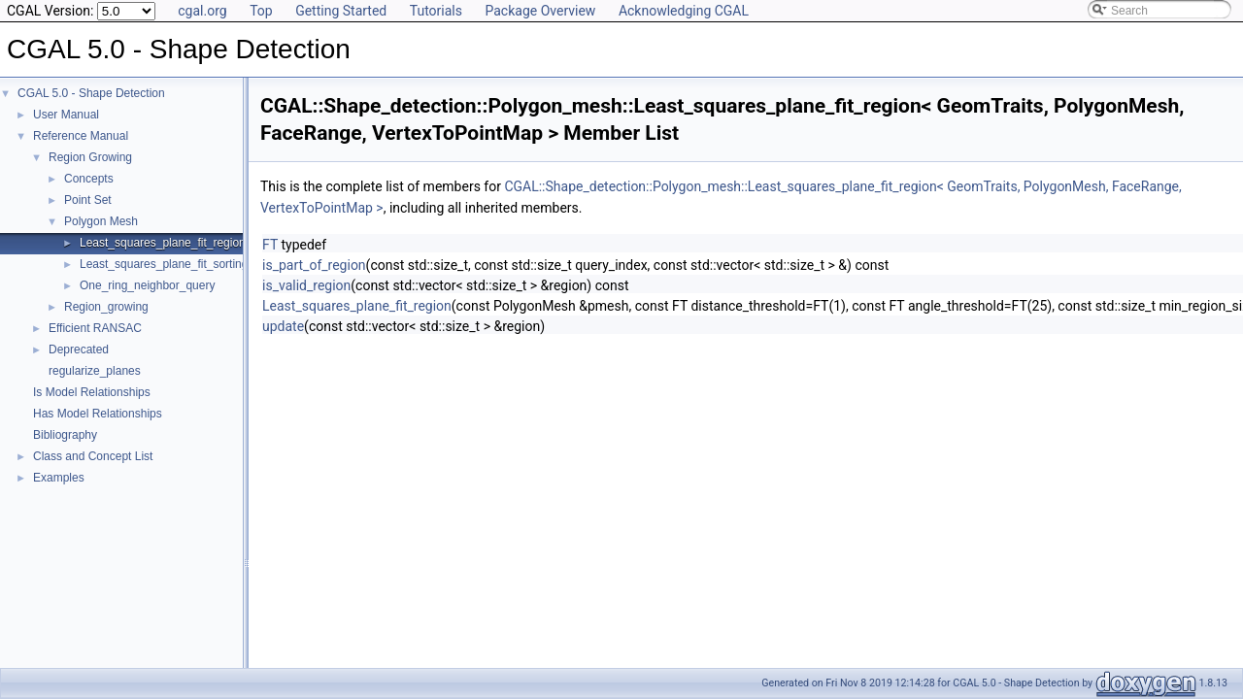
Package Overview (540, 10)
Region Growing (90, 157)
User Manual (66, 114)
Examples (58, 477)
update (283, 326)
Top (261, 10)
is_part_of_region (314, 265)
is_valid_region (306, 285)
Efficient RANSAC (95, 328)
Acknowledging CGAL (684, 10)
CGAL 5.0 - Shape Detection (91, 93)
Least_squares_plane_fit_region (163, 243)
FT (270, 244)
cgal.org (202, 10)
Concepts (89, 178)
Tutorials (436, 10)
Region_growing (106, 307)
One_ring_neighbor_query (147, 285)
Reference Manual (80, 136)
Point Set (88, 200)
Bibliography (65, 435)
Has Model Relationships (97, 413)
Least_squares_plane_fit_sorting (164, 264)
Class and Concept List (92, 456)
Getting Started (340, 10)
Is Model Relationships (92, 392)
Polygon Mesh (101, 221)
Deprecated (79, 349)
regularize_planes (95, 371)
